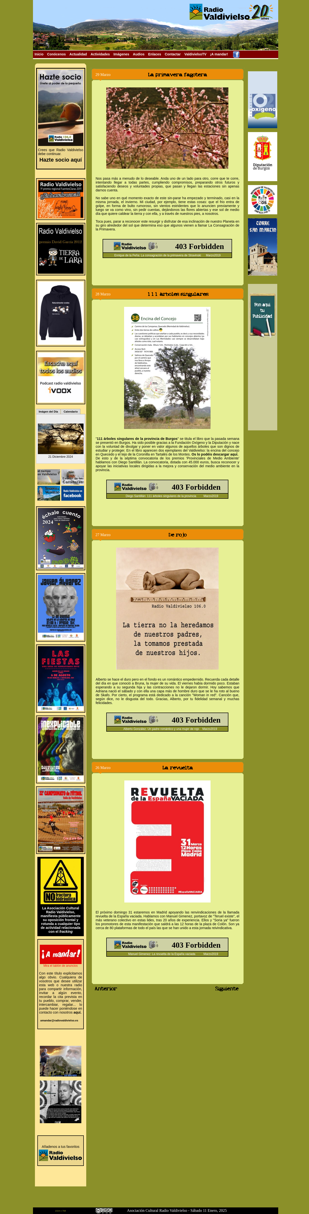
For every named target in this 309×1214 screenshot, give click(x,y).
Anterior (102, 989)
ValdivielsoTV (195, 54)
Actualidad (78, 54)
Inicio (39, 54)
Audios (138, 54)
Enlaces (154, 54)
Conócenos (56, 54)
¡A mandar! (219, 54)
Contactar (173, 54)
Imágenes (121, 54)
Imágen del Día (48, 411)
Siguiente (228, 989)
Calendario (71, 411)
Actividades (100, 54)
